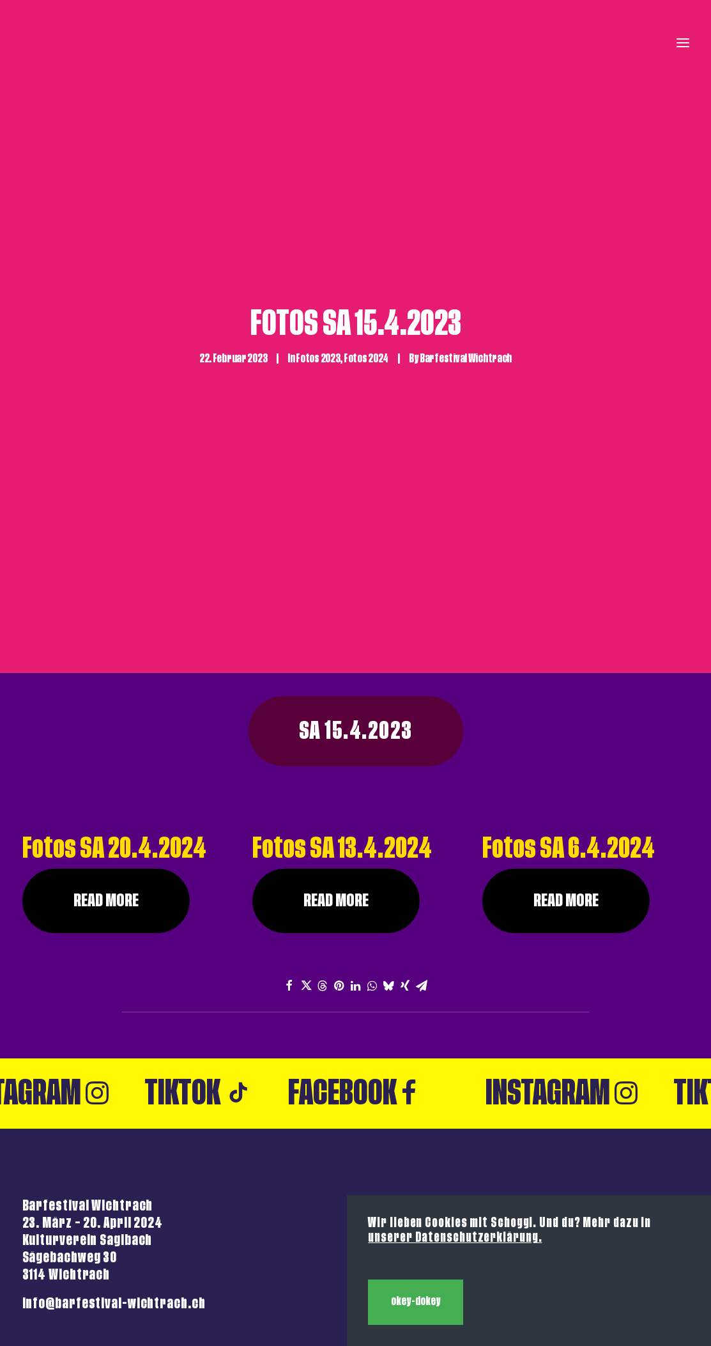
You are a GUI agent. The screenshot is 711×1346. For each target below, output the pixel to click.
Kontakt (663, 1135)
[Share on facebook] (289, 912)
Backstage (656, 1191)
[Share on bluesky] (389, 912)
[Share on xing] (405, 912)
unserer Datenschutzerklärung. (455, 1238)
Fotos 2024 (366, 322)
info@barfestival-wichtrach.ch (114, 1231)
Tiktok (222, 1035)
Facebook (376, 1035)
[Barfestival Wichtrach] (43, 42)
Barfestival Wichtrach (466, 322)
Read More (106, 828)
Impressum (653, 1153)
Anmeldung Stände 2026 (615, 1172)
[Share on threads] (322, 912)
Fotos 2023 (318, 322)
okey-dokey (416, 1301)
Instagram (585, 1035)
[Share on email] (422, 912)
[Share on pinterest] (339, 912)
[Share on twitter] (306, 912)
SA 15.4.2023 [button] (356, 659)
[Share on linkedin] (355, 912)
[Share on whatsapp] (372, 912)
